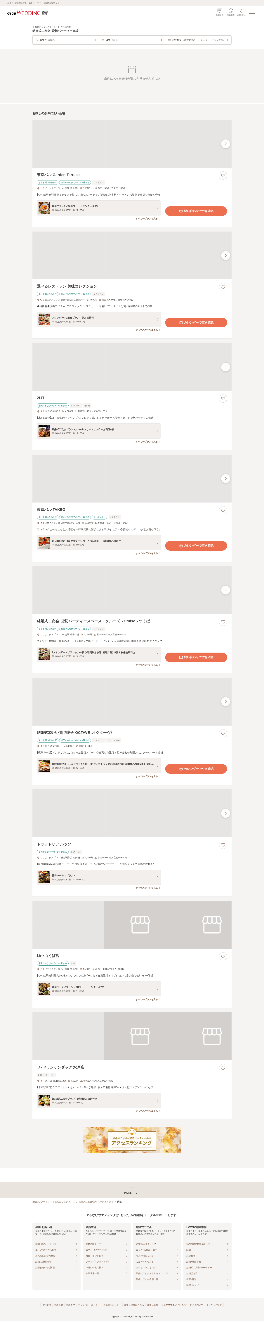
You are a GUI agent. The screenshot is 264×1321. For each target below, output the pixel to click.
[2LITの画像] (132, 367)
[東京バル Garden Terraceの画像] (132, 144)
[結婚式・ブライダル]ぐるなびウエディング (53, 1201)
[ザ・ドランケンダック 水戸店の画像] (132, 1036)
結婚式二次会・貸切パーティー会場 (96, 1201)
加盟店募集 (152, 1305)
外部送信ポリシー (112, 1305)
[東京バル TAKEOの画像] (132, 478)
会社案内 (46, 1305)
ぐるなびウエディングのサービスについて (182, 1305)
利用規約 (58, 1305)
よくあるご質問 (214, 1305)
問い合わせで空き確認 (196, 211)
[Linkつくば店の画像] (132, 925)
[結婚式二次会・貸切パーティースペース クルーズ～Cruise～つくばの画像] (132, 590)
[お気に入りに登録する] (223, 175)
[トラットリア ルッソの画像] (132, 813)
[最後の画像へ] (225, 143)
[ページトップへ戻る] (132, 1190)
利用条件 (70, 1305)
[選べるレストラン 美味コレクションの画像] (132, 255)
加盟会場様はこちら (134, 1305)
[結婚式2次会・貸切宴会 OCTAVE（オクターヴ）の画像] (132, 702)
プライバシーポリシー (89, 1305)
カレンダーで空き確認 (196, 322)
